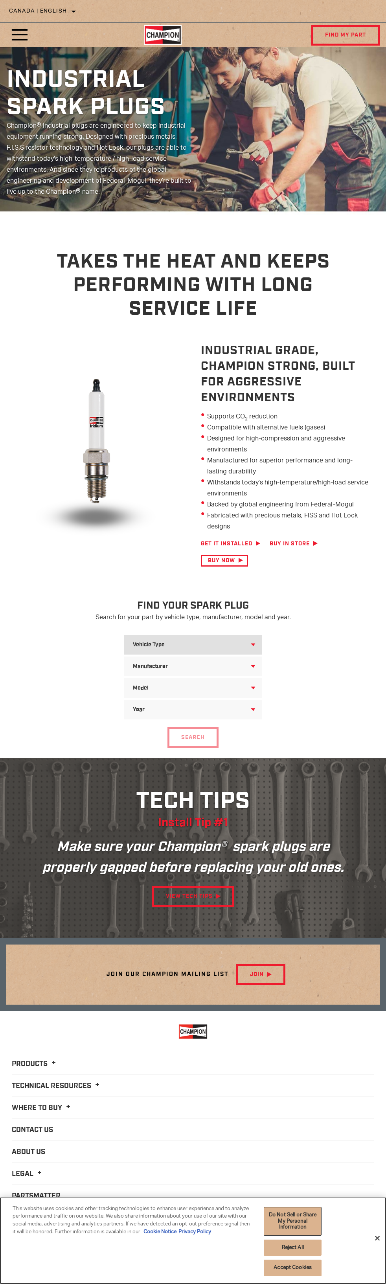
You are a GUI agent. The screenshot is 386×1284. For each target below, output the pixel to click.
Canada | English (38, 11)
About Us (28, 1152)
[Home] (162, 35)
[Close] (377, 1238)
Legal (28, 1174)
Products (35, 1064)
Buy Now (221, 560)
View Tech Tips (189, 896)
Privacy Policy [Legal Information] (194, 1232)
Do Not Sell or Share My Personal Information (293, 1221)
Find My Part (345, 35)
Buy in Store (290, 544)
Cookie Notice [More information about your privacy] (159, 1232)
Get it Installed (226, 544)
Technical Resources (57, 1086)
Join (257, 974)
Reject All (293, 1247)
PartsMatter (36, 1196)
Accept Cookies (293, 1267)
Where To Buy (42, 1108)
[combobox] (183, 645)
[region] (193, 1240)
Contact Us (32, 1130)
